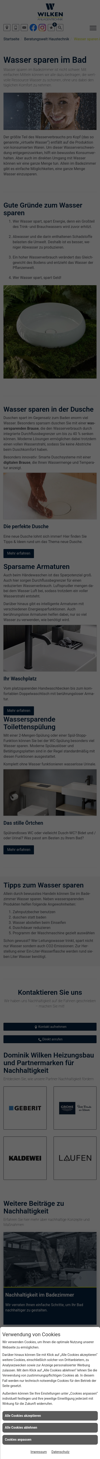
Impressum (38, 1452)
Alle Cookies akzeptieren (23, 1416)
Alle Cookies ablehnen (21, 1427)
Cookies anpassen (18, 1439)
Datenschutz (61, 1452)
